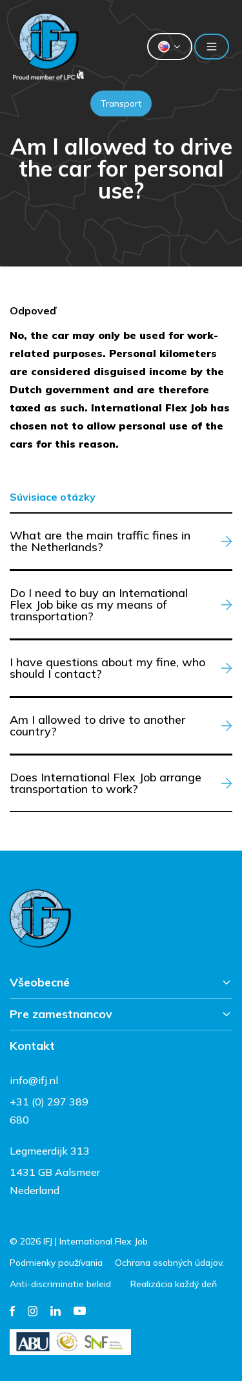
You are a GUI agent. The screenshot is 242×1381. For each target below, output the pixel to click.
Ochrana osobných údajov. (169, 1262)
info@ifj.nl (34, 1080)
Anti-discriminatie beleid (60, 1284)
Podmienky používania (56, 1262)
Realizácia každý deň (173, 1284)
